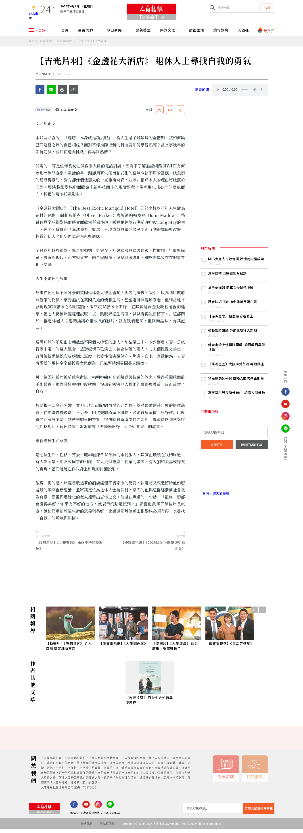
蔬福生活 (196, 33)
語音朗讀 (202, 93)
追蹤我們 (281, 376)
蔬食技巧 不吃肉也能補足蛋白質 (232, 305)
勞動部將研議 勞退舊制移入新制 (232, 334)
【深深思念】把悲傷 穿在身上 (231, 320)
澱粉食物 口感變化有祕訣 (227, 277)
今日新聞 (116, 33)
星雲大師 (88, 33)
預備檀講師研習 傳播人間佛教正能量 (236, 382)
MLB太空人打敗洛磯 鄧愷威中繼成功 (236, 262)
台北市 (33, 14)
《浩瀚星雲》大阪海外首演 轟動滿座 (236, 368)
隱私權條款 (107, 827)
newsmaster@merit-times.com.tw (95, 816)
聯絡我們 (86, 827)
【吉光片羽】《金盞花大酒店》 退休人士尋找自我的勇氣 (94, 43)
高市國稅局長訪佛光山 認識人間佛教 (236, 396)
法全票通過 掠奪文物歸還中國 (231, 291)
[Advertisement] (151, 579)
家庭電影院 (64, 43)
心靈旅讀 (46, 43)
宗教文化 (170, 33)
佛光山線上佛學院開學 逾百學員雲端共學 (236, 351)
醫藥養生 (143, 33)
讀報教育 (220, 33)
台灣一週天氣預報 (215, 497)
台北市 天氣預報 (234, 478)
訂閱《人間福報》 (281, 449)
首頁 (65, 33)
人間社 (243, 33)
